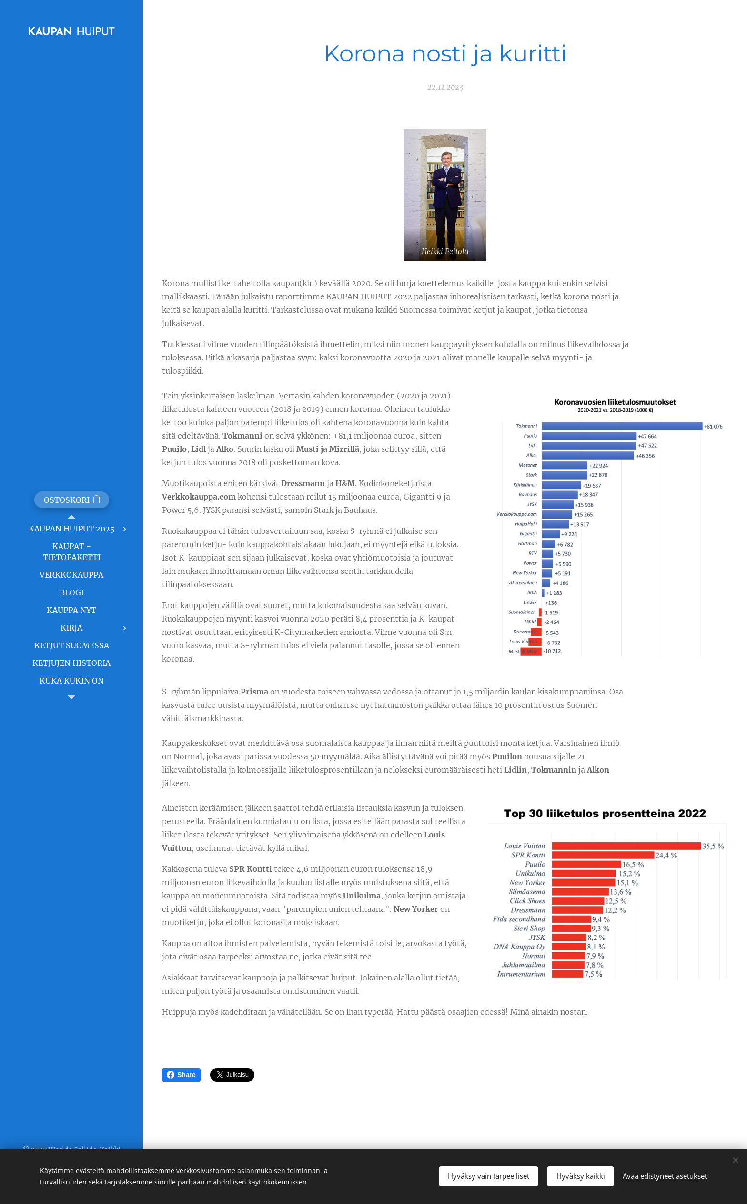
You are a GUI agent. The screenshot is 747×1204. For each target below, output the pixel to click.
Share (181, 1075)
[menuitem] (71, 528)
